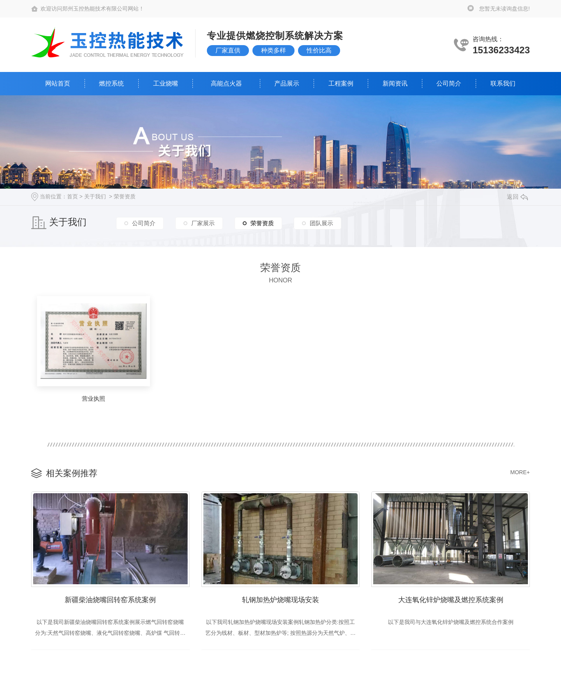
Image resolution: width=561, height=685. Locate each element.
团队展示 (321, 223)
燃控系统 (111, 83)
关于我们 (95, 196)
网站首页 (57, 83)
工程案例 (340, 83)
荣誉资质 (125, 196)
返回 (517, 196)
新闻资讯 (395, 83)
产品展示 (286, 83)
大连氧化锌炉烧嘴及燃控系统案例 (450, 600)
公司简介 (448, 83)
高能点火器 (226, 83)
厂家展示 (203, 223)
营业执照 (93, 398)
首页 (72, 196)
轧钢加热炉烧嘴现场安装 (280, 600)
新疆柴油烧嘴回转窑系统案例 (110, 600)
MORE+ (520, 472)
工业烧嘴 (165, 83)
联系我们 (502, 83)
